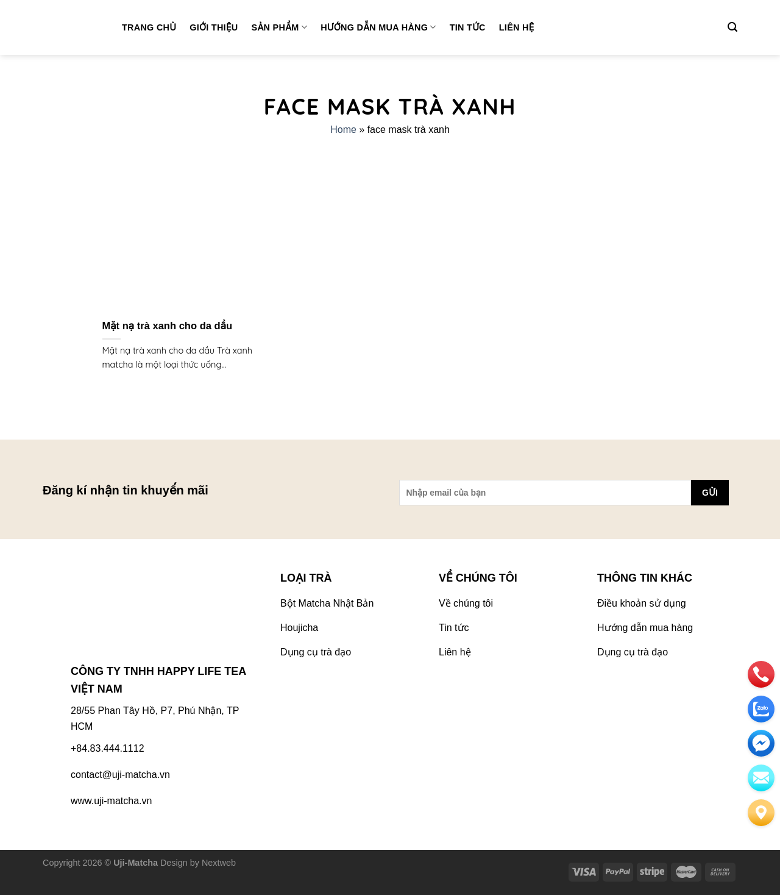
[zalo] (761, 709)
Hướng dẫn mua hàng (378, 27)
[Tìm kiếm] (732, 27)
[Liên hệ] (761, 812)
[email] (761, 743)
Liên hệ (516, 27)
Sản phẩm (280, 27)
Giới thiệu (214, 27)
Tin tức (468, 27)
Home (343, 129)
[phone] (761, 674)
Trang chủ (149, 27)
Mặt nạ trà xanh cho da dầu (167, 326)
